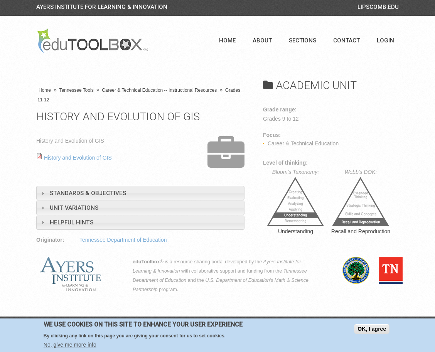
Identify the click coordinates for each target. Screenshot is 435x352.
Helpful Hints (71, 222)
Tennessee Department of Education (123, 240)
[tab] (140, 193)
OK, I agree (371, 329)
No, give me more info (70, 345)
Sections (302, 40)
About (262, 40)
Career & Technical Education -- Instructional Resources (159, 90)
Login (385, 40)
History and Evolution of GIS (78, 158)
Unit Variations (74, 207)
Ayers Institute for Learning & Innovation (101, 6)
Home (227, 40)
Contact (346, 40)
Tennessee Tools (76, 90)
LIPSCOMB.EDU (378, 6)
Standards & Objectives (88, 193)
